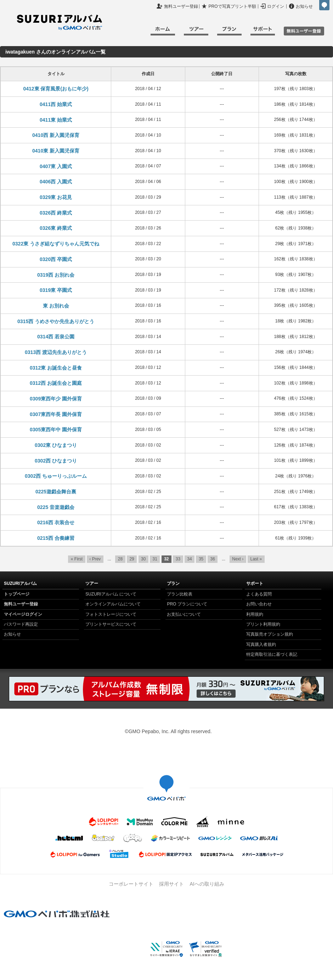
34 (189, 559)
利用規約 (254, 614)
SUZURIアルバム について (110, 594)
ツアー (196, 32)
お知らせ (304, 6)
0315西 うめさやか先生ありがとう (55, 321)
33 (178, 559)
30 (143, 559)
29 (131, 559)
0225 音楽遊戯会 (55, 507)
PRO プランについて (187, 604)
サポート (262, 32)
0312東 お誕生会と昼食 (56, 368)
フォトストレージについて (110, 614)
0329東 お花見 (56, 197)
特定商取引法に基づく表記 (271, 654)
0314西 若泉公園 (55, 336)
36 (212, 559)
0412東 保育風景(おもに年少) (55, 89)
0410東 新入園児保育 (55, 151)
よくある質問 (259, 594)
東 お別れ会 (56, 306)
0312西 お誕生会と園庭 (56, 383)
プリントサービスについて (110, 624)
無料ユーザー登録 (181, 6)
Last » (256, 559)
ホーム (163, 32)
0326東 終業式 (56, 228)
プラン (229, 32)
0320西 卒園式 (56, 259)
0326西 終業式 (56, 213)
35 (201, 559)
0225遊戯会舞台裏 (55, 491)
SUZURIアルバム (59, 22)
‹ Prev (95, 559)
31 (155, 559)
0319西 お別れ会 (55, 275)
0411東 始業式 (56, 120)
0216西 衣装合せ (55, 522)
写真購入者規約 (261, 644)
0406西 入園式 (56, 181)
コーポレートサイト (131, 884)
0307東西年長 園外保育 (56, 414)
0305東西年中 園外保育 (56, 429)
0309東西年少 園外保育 (56, 399)
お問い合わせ (259, 604)
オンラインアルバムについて (113, 604)
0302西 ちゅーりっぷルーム (56, 476)
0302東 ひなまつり (56, 445)
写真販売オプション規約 (269, 634)
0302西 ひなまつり (56, 461)
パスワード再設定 (21, 624)
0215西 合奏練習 (55, 538)
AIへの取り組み (207, 884)
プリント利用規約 (263, 624)
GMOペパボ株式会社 (324, 5)
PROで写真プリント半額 (232, 6)
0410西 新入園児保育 (55, 135)
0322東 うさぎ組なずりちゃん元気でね (55, 244)
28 (120, 559)
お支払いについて (184, 614)
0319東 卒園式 (56, 290)
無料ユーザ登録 (304, 31)
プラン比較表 (179, 594)
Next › (237, 559)
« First (77, 559)
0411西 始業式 (56, 104)
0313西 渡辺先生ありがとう (56, 352)
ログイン (275, 6)
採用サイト (171, 884)
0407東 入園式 (56, 166)
